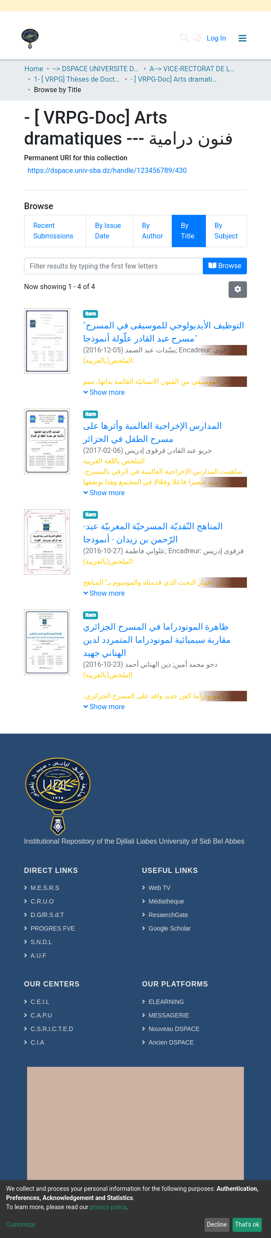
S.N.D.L (41, 941)
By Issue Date (108, 230)
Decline (217, 1224)
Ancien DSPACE (171, 1042)
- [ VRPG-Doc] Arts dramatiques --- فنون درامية (174, 79)
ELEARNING (166, 1001)
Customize (20, 1224)
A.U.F (38, 955)
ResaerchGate (168, 914)
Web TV (159, 887)
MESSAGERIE (169, 1015)
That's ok (247, 1224)
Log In (217, 38)
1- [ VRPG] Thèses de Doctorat (77, 79)
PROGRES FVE (53, 928)
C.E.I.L (40, 1001)
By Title (188, 230)
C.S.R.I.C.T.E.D (52, 1028)
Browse (224, 266)
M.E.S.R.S (45, 887)
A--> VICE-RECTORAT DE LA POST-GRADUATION (193, 69)
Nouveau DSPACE (174, 1028)
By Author (152, 230)
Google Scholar (170, 928)
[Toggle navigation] (242, 38)
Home (33, 69)
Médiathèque (166, 901)
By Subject (226, 230)
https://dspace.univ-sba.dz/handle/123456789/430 (107, 170)
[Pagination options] (238, 289)
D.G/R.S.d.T (47, 914)
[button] (197, 38)
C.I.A (37, 1042)
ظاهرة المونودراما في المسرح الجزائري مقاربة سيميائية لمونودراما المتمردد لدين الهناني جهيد (157, 639)
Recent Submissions (53, 230)
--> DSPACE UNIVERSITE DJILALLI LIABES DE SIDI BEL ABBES (96, 69)
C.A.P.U (41, 1015)
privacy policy (108, 1207)
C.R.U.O (42, 901)
